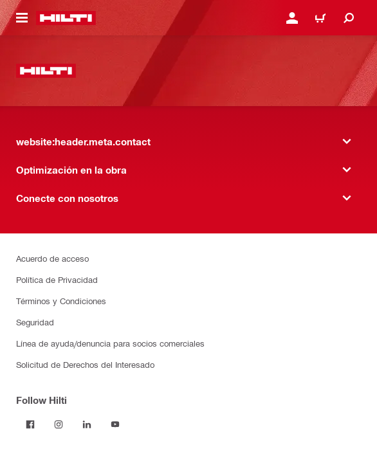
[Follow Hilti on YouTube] (115, 424)
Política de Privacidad (57, 279)
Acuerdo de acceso (52, 258)
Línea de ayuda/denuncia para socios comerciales (110, 343)
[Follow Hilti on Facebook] (30, 424)
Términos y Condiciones (61, 300)
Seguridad (35, 322)
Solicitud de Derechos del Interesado (85, 364)
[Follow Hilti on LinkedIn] (87, 424)
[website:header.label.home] (66, 18)
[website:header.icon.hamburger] (22, 18)
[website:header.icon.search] (349, 18)
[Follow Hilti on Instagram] (58, 424)
